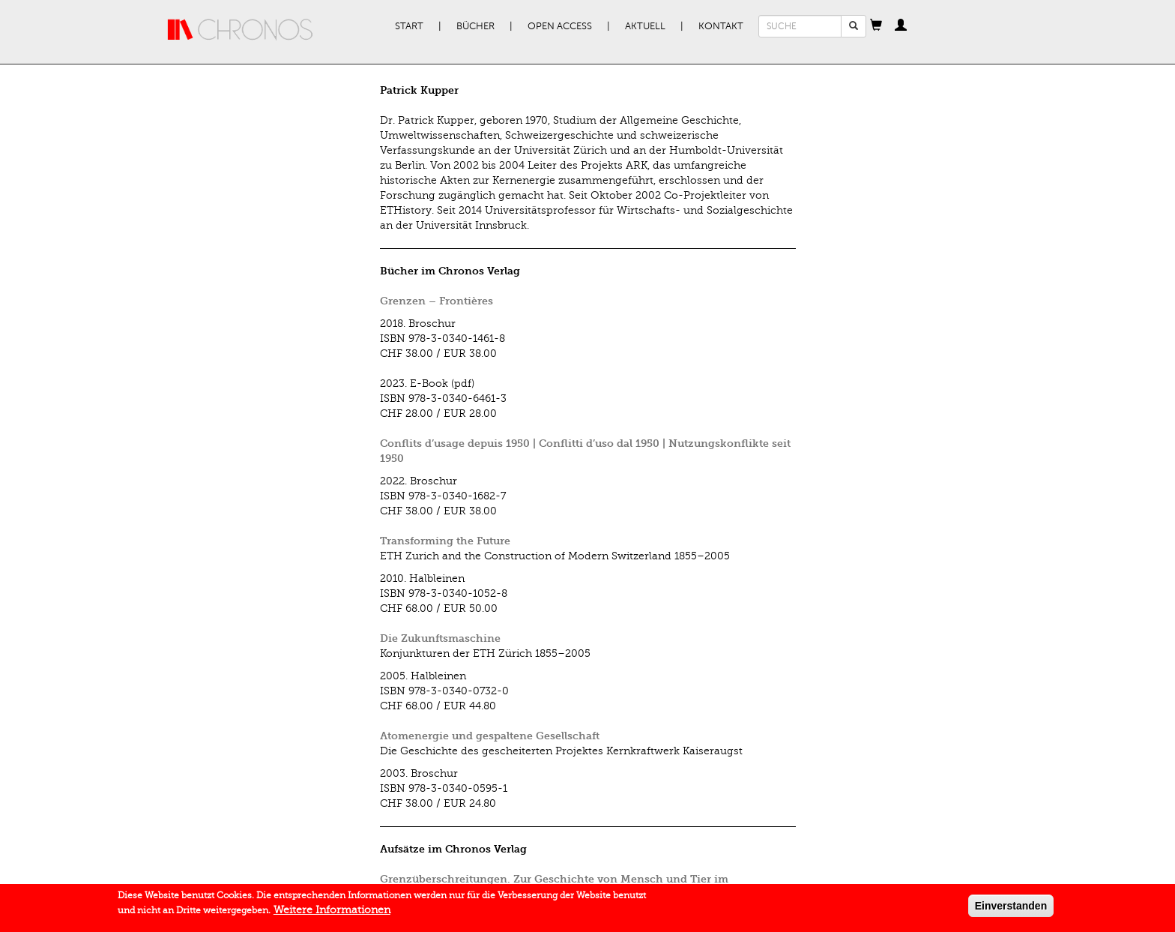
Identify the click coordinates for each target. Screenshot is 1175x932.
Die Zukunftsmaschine (440, 638)
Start (409, 26)
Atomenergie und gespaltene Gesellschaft (489, 736)
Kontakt (720, 26)
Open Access (560, 26)
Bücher (475, 26)
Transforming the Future (445, 541)
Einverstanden (1011, 906)
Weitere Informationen (332, 910)
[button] (876, 26)
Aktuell (645, 26)
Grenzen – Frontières (436, 301)
